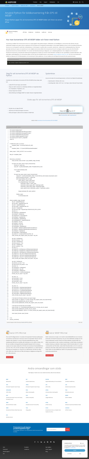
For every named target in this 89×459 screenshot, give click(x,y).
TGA (27, 404)
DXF (7, 391)
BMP (7, 375)
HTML (47, 399)
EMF (66, 375)
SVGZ (47, 404)
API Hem (25, 32)
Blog (47, 448)
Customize (69, 453)
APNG (47, 386)
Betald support (6, 448)
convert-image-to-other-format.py (14, 322)
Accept (74, 450)
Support (45, 2)
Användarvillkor (64, 115)
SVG (27, 391)
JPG (7, 381)
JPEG (27, 381)
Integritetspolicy (73, 115)
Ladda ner (44, 32)
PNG (27, 386)
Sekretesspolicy (50, 457)
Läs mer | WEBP (49, 353)
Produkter (35, 2)
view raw (80, 322)
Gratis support (49, 446)
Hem (4, 443)
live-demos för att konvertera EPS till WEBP (47, 120)
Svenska (74, 2)
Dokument (5, 446)
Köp (40, 2)
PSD (66, 386)
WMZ (7, 404)
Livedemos (37, 32)
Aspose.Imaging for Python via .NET (61, 54)
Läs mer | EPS (10, 355)
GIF (26, 375)
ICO (7, 411)
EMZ (66, 399)
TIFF (47, 391)
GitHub (30, 322)
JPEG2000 (8, 386)
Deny (80, 453)
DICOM (47, 375)
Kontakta (60, 457)
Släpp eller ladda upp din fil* (67, 111)
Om (58, 2)
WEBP (66, 391)
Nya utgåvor (48, 443)
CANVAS (67, 404)
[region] (44, 224)
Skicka (67, 426)
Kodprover (30, 32)
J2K (66, 381)
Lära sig (50, 32)
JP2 (46, 381)
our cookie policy (72, 447)
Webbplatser (52, 2)
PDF (27, 399)
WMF (7, 399)
